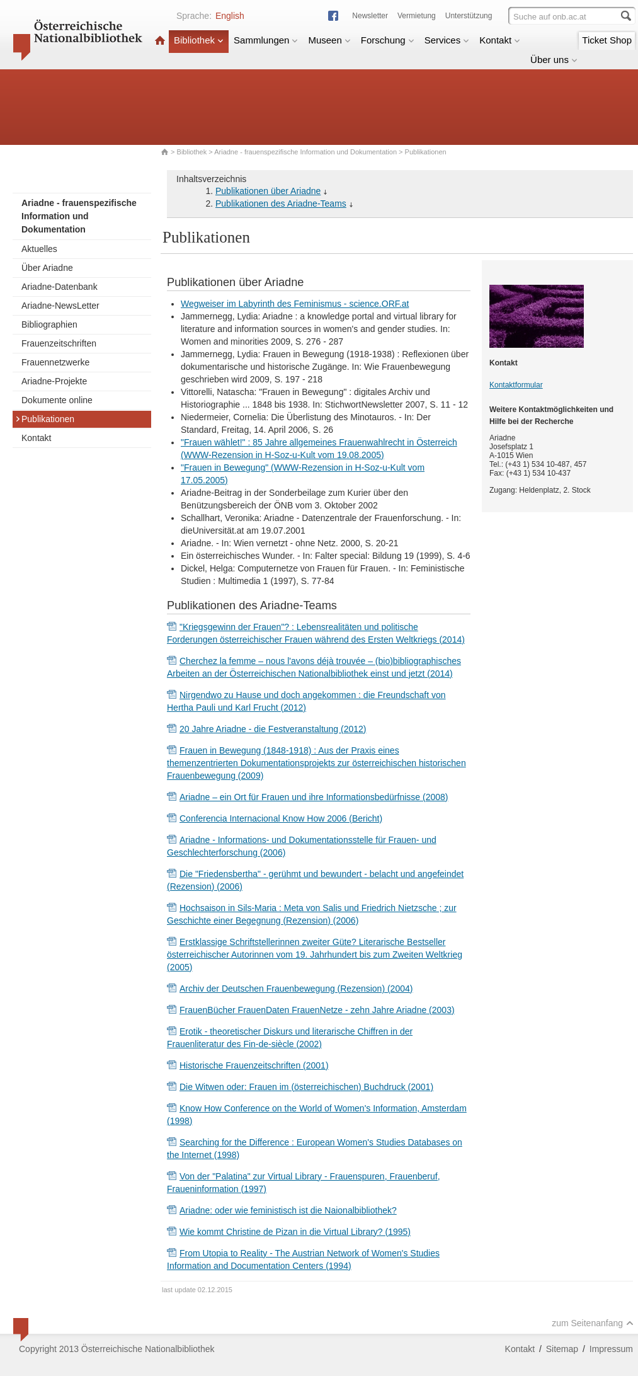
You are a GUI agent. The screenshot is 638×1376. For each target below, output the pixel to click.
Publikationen (44, 419)
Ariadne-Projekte (54, 381)
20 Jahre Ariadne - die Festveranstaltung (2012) (273, 729)
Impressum (611, 1349)
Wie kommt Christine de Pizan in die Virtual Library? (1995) (295, 1232)
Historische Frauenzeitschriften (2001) (254, 1065)
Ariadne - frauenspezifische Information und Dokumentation (305, 152)
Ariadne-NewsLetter (60, 306)
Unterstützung (469, 15)
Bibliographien (49, 324)
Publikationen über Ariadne (268, 191)
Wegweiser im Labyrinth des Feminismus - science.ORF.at (295, 304)
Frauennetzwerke (55, 362)
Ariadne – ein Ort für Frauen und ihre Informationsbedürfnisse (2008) (313, 797)
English (229, 16)
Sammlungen (266, 40)
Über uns (554, 59)
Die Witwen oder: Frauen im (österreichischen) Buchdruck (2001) (306, 1087)
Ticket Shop (607, 40)
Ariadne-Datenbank (59, 287)
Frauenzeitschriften (58, 343)
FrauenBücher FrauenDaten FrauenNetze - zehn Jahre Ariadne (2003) (317, 1010)
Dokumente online (57, 400)
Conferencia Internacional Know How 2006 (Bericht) (280, 818)
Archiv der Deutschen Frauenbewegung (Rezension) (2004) (296, 988)
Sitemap (562, 1349)
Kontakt (499, 40)
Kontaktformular (516, 385)
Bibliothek (199, 40)
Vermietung (416, 15)
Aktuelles (39, 249)
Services (447, 40)
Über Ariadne (47, 268)
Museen (329, 40)
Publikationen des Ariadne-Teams (280, 203)
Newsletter (370, 15)
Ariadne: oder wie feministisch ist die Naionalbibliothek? (288, 1210)
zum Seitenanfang (593, 1323)
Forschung (387, 40)
